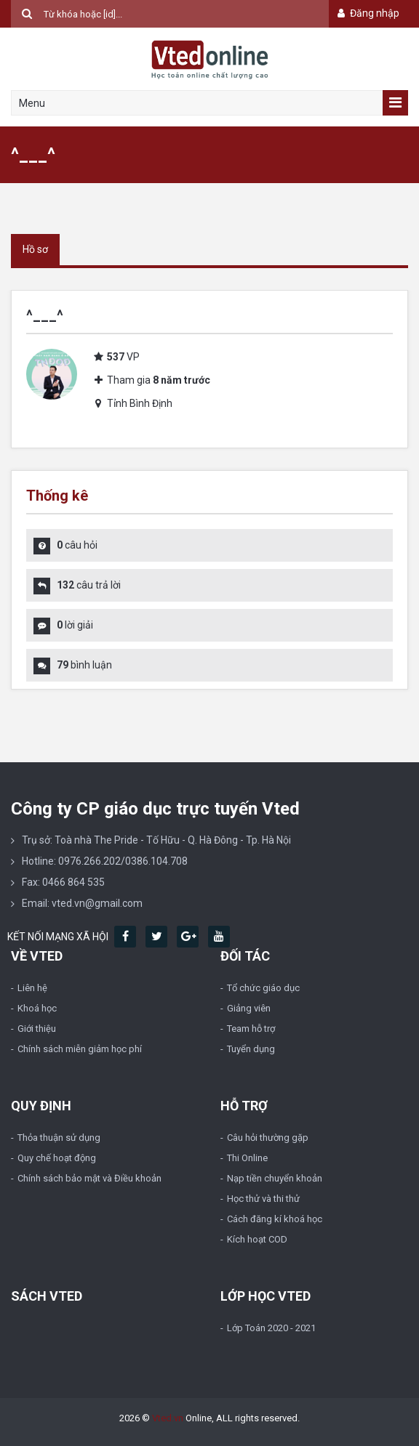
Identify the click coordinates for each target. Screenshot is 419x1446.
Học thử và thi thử (263, 1198)
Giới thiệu (36, 1028)
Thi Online (247, 1157)
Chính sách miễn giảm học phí (79, 1048)
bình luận (84, 665)
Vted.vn (167, 1418)
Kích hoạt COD (257, 1239)
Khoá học (37, 1008)
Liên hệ (32, 987)
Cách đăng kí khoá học (274, 1218)
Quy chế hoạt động (56, 1157)
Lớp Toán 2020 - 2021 (271, 1327)
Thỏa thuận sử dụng (58, 1137)
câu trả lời (89, 585)
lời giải (75, 625)
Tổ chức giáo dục (263, 987)
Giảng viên (249, 1008)
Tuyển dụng (251, 1048)
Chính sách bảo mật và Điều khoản (89, 1178)
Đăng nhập (367, 13)
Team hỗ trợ (251, 1028)
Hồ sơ (35, 249)
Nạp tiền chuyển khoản (274, 1178)
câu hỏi (77, 545)
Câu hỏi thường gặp (267, 1137)
